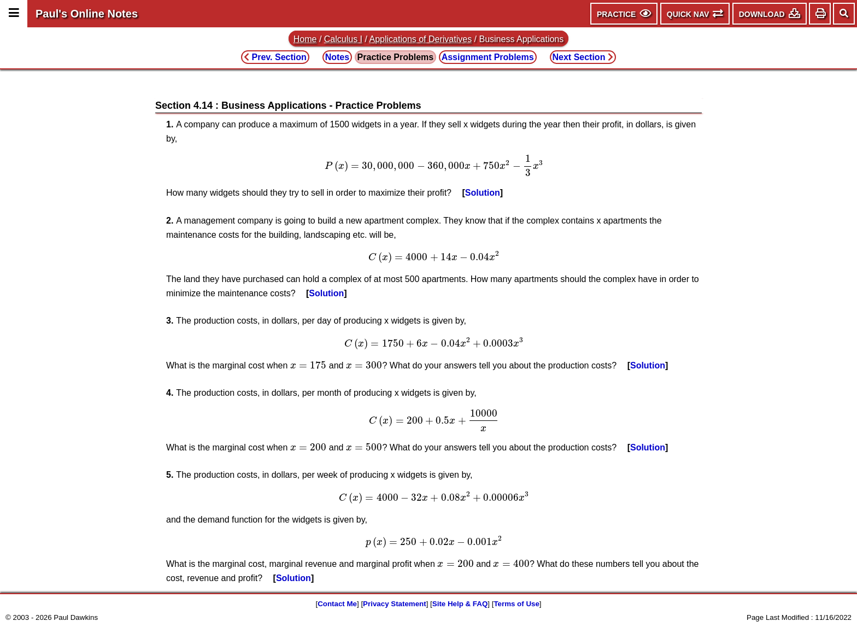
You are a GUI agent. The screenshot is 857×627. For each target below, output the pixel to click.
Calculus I (343, 39)
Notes (337, 57)
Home (305, 39)
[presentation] (434, 165)
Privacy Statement (394, 604)
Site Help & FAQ (460, 604)
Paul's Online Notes (87, 14)
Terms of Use (516, 604)
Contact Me (337, 604)
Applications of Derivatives (420, 39)
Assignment (488, 57)
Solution (482, 192)
